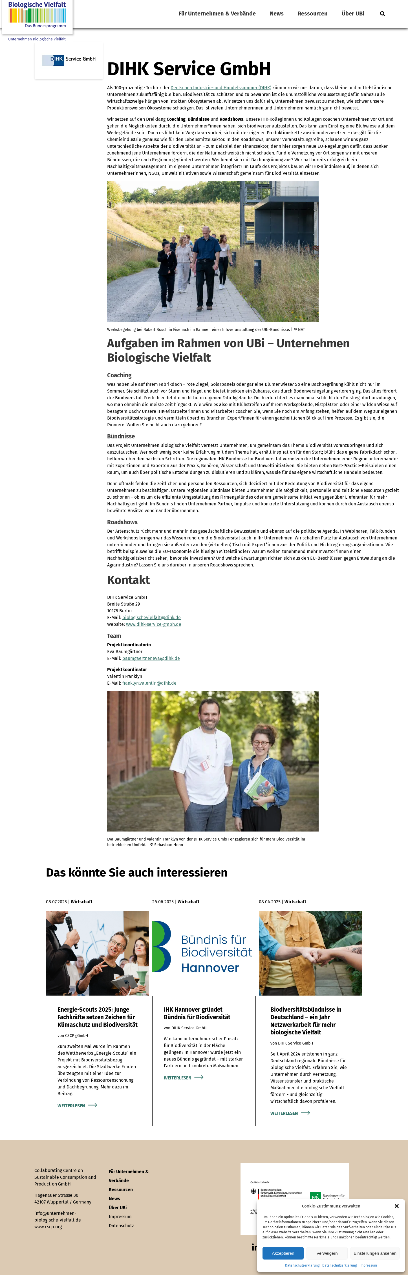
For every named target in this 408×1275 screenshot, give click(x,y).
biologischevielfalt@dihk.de (151, 617)
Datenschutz (121, 1225)
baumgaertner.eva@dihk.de (151, 658)
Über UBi (353, 13)
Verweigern (327, 1253)
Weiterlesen (71, 1105)
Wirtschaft (81, 901)
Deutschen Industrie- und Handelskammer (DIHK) (221, 87)
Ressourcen (313, 13)
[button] (397, 1206)
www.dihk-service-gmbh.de (153, 624)
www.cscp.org (48, 1226)
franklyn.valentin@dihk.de (149, 683)
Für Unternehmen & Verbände (217, 13)
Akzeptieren (283, 1253)
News (277, 13)
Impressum (368, 1265)
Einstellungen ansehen (375, 1253)
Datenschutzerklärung (302, 1265)
